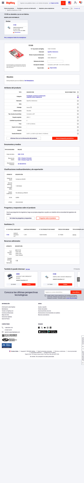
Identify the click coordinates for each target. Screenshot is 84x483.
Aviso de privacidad (71, 298)
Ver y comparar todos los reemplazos (15, 37)
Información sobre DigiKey (8, 307)
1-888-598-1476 (7, 328)
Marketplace (5, 309)
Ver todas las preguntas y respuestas (21, 218)
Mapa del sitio (5, 314)
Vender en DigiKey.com (7, 311)
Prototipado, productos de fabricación (26, 8)
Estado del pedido (42, 309)
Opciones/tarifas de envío (44, 311)
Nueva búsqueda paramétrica (65, 138)
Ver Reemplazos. (29, 80)
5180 (14, 25)
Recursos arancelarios (43, 314)
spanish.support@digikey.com (11, 332)
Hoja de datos (52, 67)
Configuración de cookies (50, 352)
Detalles (29, 284)
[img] (10, 3)
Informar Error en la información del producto (23, 138)
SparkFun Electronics (53, 52)
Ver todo (28, 269)
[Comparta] (77, 8)
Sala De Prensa (5, 318)
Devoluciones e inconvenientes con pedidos (49, 313)
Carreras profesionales (7, 313)
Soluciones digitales (7, 316)
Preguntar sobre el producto (47, 218)
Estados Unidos (13, 351)
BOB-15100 (21, 154)
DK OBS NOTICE (22, 164)
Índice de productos (9, 8)
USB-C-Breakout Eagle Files (25, 160)
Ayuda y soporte (42, 307)
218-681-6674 (7, 330)
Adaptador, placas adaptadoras (46, 8)
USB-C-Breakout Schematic (25, 158)
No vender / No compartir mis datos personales (42, 356)
